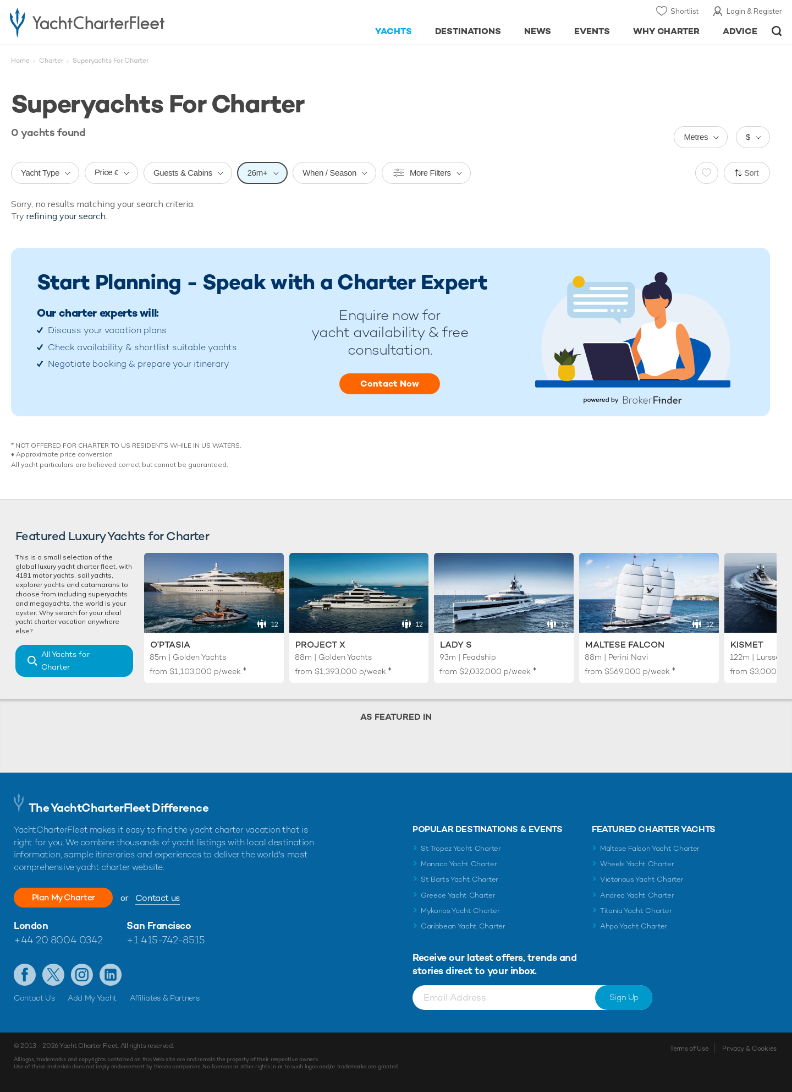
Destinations (468, 31)
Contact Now (389, 383)
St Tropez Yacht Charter (461, 848)
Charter (51, 60)
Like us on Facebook (25, 975)
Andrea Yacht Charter (637, 895)
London (31, 925)
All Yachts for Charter (65, 660)
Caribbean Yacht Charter (463, 926)
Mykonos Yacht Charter (460, 910)
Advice (740, 31)
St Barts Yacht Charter (459, 879)
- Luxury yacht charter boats (122, 22)
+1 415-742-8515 (166, 939)
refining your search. (66, 215)
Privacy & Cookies (749, 1048)
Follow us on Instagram (82, 975)
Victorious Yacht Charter (641, 879)
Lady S (456, 644)
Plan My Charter (66, 897)
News (537, 31)
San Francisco (159, 925)
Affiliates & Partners (165, 998)
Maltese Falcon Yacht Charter (650, 848)
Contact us (162, 898)
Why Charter (666, 31)
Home (20, 60)
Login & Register (754, 11)
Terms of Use (689, 1048)
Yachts (393, 31)
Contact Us (34, 998)
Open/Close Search (777, 31)
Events (592, 31)
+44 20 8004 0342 (58, 939)
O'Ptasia (170, 644)
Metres (696, 137)
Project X (320, 644)
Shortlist (684, 11)
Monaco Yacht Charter (459, 863)
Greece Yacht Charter (458, 895)
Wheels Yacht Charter (637, 863)
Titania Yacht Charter (636, 910)
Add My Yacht (92, 998)
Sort (751, 172)
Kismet (746, 644)
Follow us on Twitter (53, 975)
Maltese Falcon (624, 644)
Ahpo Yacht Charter (633, 926)
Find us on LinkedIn (111, 975)
